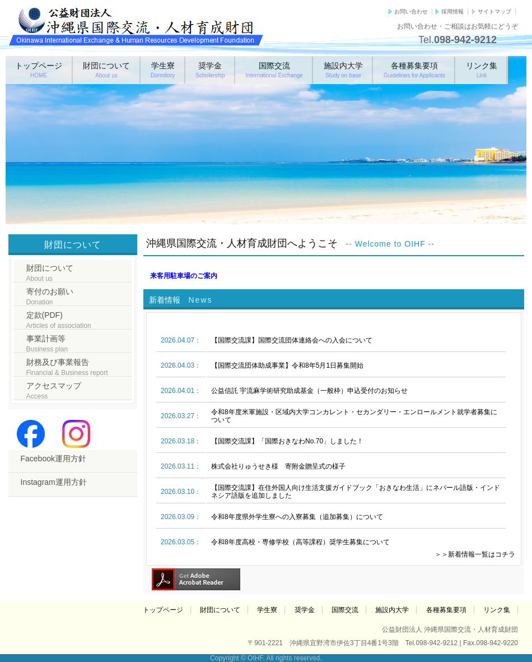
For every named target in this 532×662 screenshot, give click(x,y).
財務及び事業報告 (67, 367)
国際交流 (274, 69)
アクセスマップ (53, 390)
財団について (106, 69)
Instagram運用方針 (54, 482)
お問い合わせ (411, 11)
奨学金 (210, 69)
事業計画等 (47, 343)
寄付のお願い (49, 296)
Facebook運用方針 (53, 458)
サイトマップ (494, 11)
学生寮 (163, 69)
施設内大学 (343, 69)
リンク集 (481, 69)
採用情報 (452, 11)
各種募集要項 (414, 69)
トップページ (38, 69)
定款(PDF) (58, 320)
